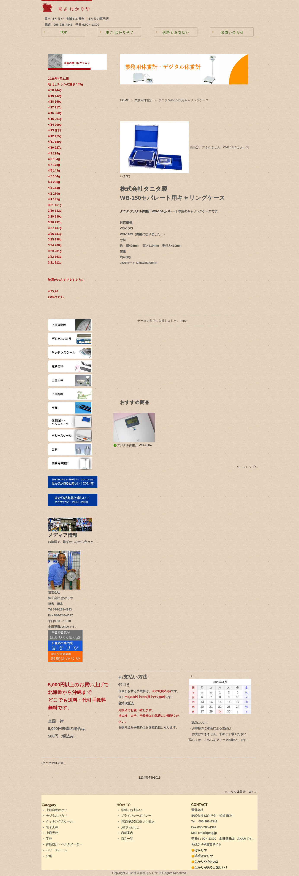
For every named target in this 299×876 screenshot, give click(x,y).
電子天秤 (52, 827)
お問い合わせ (130, 827)
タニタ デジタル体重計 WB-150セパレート (149, 211)
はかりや (199, 850)
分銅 (49, 856)
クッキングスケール (59, 821)
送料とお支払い (131, 810)
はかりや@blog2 (204, 861)
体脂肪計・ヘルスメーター (64, 844)
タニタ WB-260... (53, 763)
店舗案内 (127, 833)
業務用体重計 (144, 100)
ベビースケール (56, 850)
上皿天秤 (52, 833)
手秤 (49, 838)
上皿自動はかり (56, 810)
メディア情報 (65, 535)
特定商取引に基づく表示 (137, 821)
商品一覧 (127, 838)
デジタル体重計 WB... (240, 791)
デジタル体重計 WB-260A (132, 445)
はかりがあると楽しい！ (209, 867)
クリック (222, 740)
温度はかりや (202, 856)
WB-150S (126, 228)
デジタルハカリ (56, 815)
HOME (124, 100)
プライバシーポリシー (136, 815)
